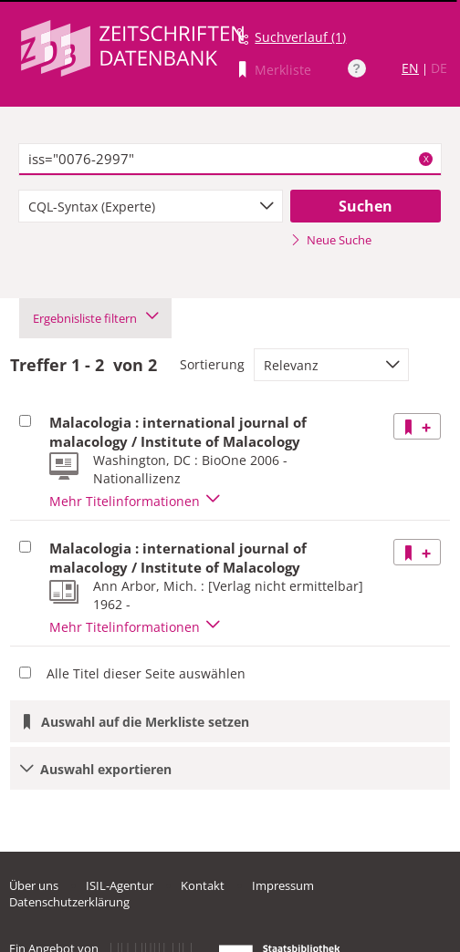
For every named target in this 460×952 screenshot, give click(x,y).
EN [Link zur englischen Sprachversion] (410, 68)
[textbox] (230, 159)
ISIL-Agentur (119, 885)
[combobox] (150, 206)
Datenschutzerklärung (69, 902)
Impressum (283, 885)
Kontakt (203, 885)
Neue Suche (330, 240)
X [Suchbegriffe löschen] (426, 158)
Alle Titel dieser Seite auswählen (146, 673)
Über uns (33, 885)
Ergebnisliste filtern (95, 318)
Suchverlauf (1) (300, 37)
